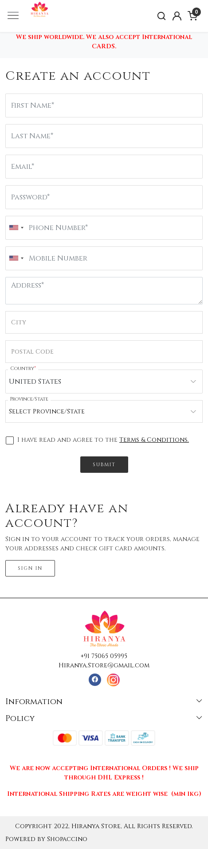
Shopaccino (67, 839)
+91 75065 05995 (104, 656)
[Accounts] (177, 16)
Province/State (29, 399)
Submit (104, 464)
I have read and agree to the (103, 440)
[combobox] (16, 227)
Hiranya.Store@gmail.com (104, 665)
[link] (161, 16)
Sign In (30, 568)
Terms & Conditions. (154, 440)
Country (23, 368)
